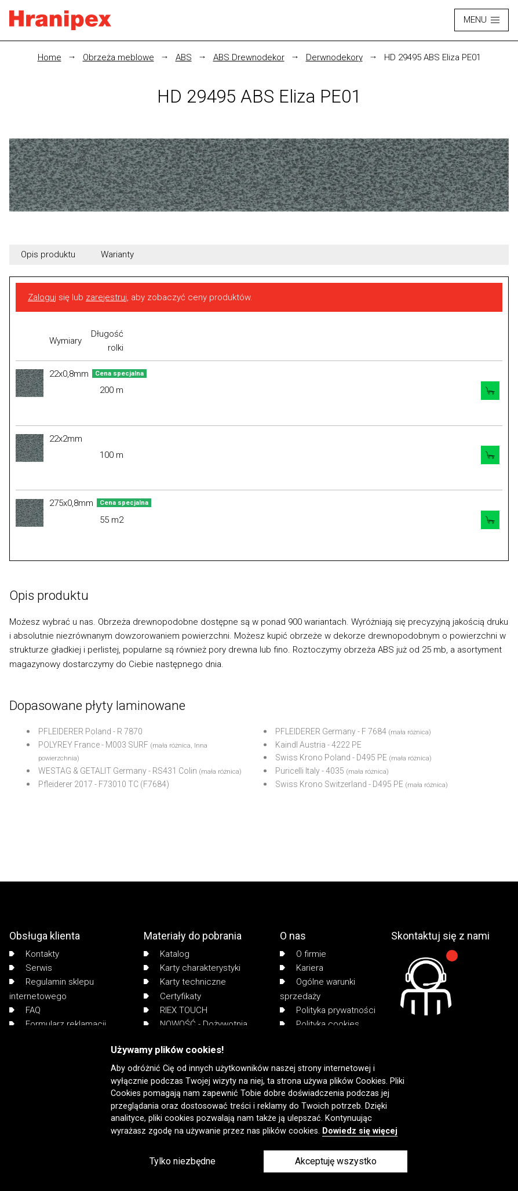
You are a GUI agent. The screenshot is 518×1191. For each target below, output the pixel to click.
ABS (184, 57)
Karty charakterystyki (192, 968)
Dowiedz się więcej (359, 1131)
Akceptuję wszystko (336, 1161)
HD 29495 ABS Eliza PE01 (432, 57)
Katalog (166, 954)
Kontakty (34, 954)
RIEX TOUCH (175, 1010)
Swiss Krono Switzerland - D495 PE (339, 784)
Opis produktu (48, 254)
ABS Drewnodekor (248, 57)
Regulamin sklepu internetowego (51, 989)
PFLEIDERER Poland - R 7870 (90, 731)
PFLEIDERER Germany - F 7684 (330, 731)
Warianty (117, 254)
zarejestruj (106, 297)
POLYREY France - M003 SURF (93, 744)
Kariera (301, 968)
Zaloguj (42, 297)
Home (49, 57)
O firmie (303, 954)
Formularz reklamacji (57, 1024)
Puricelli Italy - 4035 (309, 770)
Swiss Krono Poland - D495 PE (331, 757)
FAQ (25, 1010)
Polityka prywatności (327, 1010)
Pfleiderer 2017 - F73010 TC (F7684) (103, 784)
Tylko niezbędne (182, 1161)
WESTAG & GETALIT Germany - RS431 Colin (117, 770)
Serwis (30, 968)
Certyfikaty (172, 996)
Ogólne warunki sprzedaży (317, 989)
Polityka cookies (319, 1024)
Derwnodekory (334, 57)
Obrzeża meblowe (118, 57)
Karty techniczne (185, 982)
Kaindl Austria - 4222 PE (318, 744)
